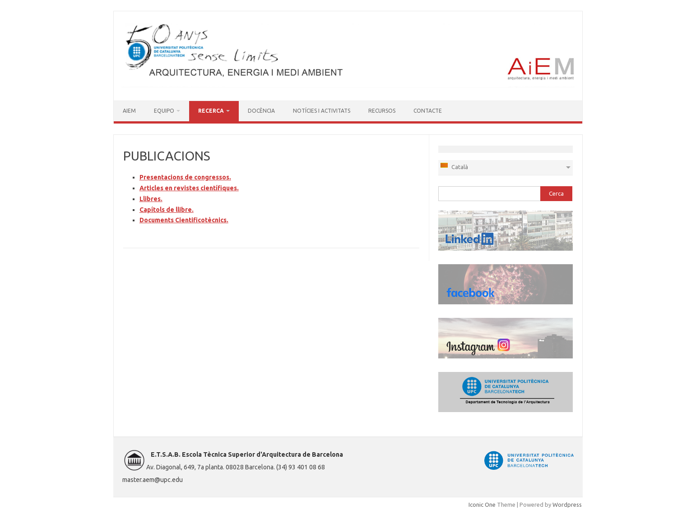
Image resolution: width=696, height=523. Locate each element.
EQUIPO (164, 111)
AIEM (129, 111)
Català (454, 166)
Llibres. (150, 198)
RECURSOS (381, 111)
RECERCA (211, 111)
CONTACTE (427, 111)
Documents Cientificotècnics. (183, 220)
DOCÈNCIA (261, 111)
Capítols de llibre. (166, 209)
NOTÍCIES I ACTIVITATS (321, 111)
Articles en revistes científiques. (189, 188)
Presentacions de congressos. (185, 177)
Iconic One (482, 504)
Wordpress (567, 504)
